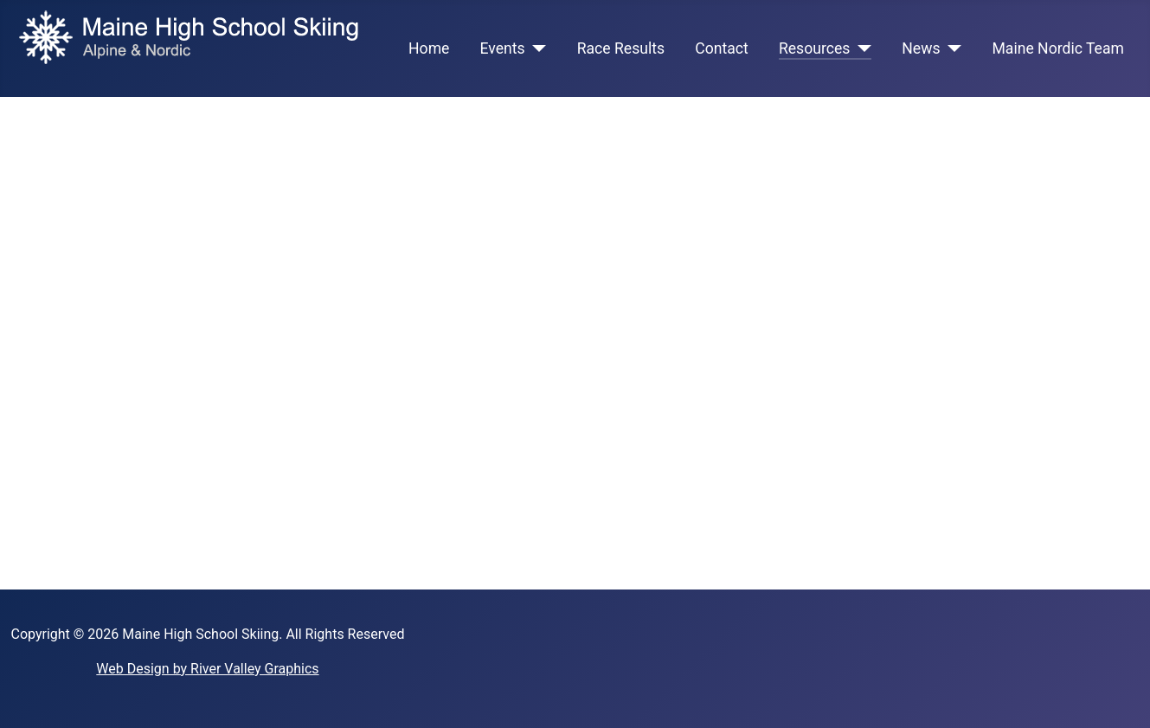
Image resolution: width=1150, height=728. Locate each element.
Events (502, 48)
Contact (721, 48)
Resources (814, 48)
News (921, 48)
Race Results (621, 48)
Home (428, 48)
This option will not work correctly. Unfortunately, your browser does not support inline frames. (575, 340)
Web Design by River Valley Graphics (207, 668)
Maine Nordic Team (1057, 48)
